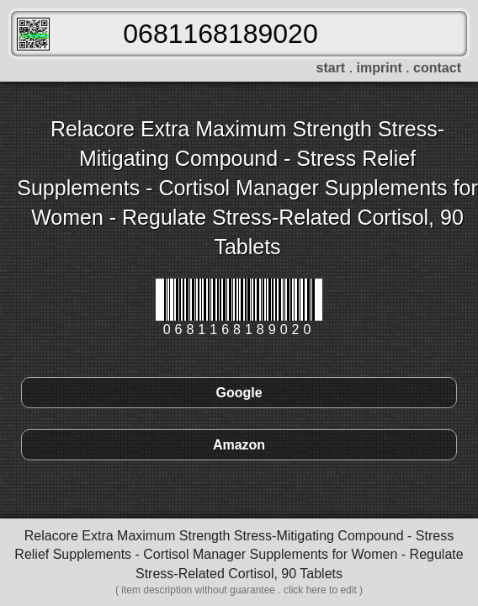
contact (437, 68)
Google (238, 392)
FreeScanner (33, 34)
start (331, 68)
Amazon (239, 445)
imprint (379, 68)
